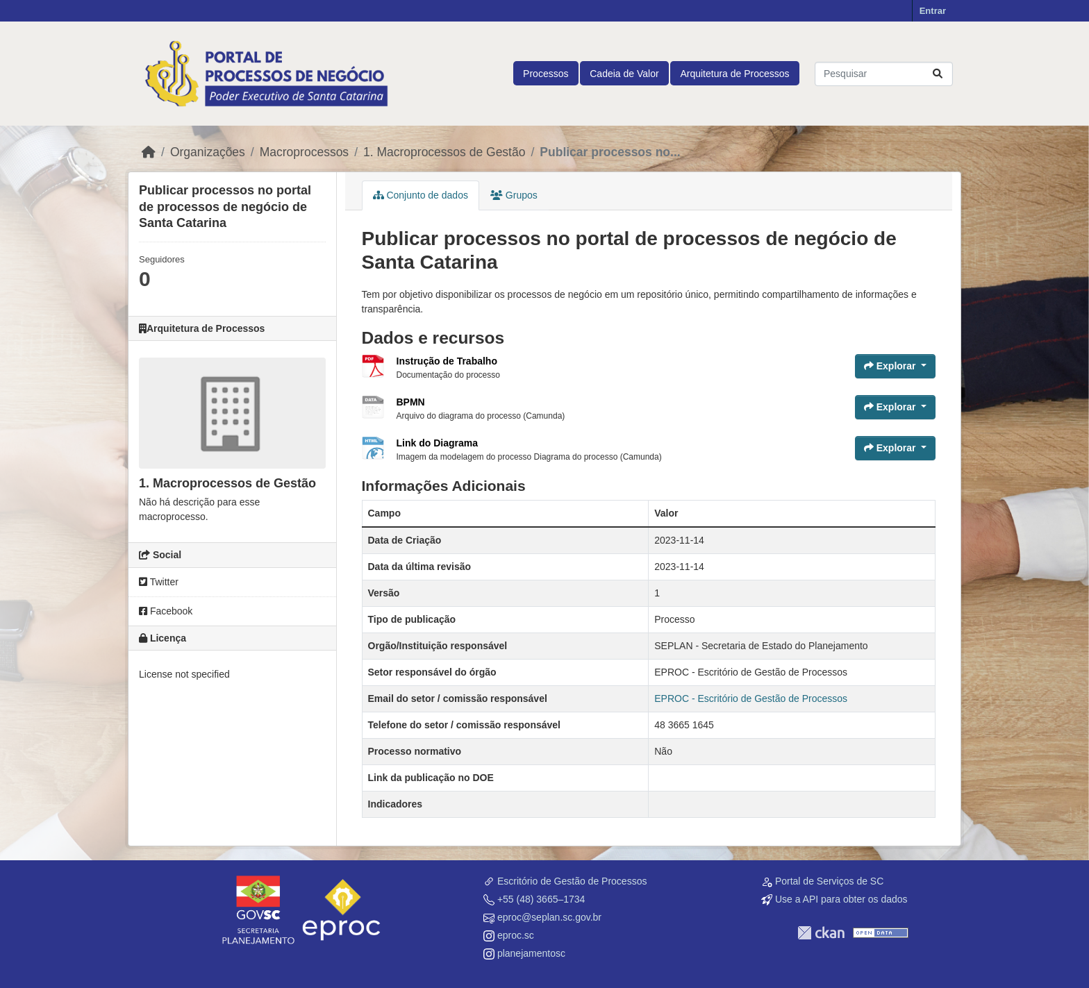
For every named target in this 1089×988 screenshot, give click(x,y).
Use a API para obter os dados (841, 899)
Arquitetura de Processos (734, 73)
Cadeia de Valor (624, 73)
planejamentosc (531, 953)
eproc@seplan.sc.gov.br (549, 917)
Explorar (891, 365)
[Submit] (937, 74)
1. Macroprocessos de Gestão (444, 152)
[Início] (149, 152)
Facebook (165, 611)
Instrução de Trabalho (447, 361)
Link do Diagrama (437, 443)
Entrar (933, 11)
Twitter (158, 581)
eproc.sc (515, 935)
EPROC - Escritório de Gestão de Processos (750, 698)
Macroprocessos (304, 152)
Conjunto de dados (420, 195)
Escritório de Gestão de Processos (572, 881)
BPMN (411, 402)
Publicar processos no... (610, 152)
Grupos (514, 195)
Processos (545, 73)
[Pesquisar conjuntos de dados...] (884, 74)
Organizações (207, 152)
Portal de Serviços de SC (829, 881)
